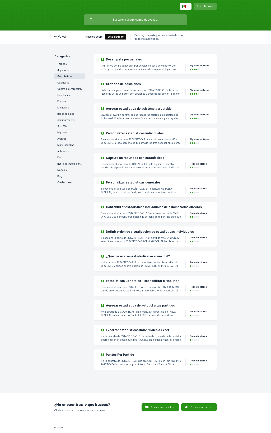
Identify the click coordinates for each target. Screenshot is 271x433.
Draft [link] (60, 157)
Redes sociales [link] (65, 113)
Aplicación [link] (63, 151)
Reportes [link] (62, 132)
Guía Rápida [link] (64, 95)
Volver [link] (62, 36)
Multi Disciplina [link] (65, 145)
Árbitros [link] (61, 138)
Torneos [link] (62, 64)
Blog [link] (59, 176)
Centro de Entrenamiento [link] (71, 89)
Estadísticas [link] (64, 76)
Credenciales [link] (64, 182)
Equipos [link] (61, 101)
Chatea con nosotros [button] (162, 407)
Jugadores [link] (63, 70)
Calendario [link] (63, 82)
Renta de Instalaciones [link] (70, 163)
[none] (185, 6)
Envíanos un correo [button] (201, 407)
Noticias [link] (62, 170)
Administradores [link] (66, 120)
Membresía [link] (63, 107)
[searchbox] (135, 19)
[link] (155, 64)
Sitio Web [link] (62, 126)
